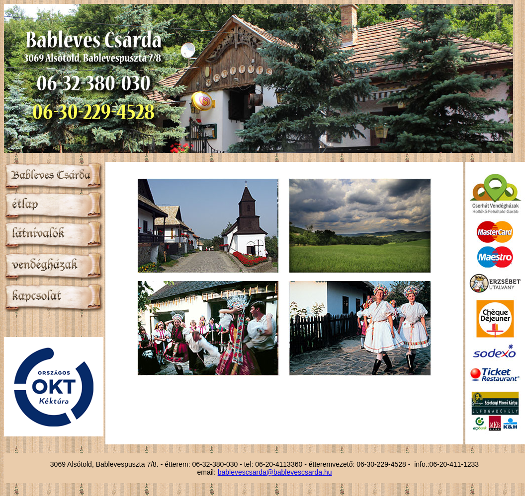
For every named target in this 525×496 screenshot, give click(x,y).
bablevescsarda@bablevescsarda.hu (275, 472)
